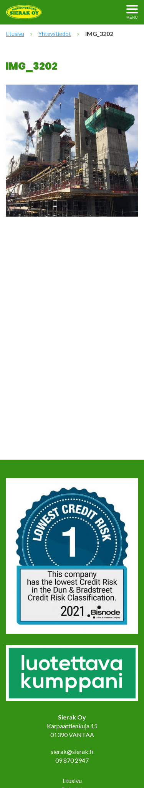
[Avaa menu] (132, 12)
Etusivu (15, 34)
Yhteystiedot (54, 34)
